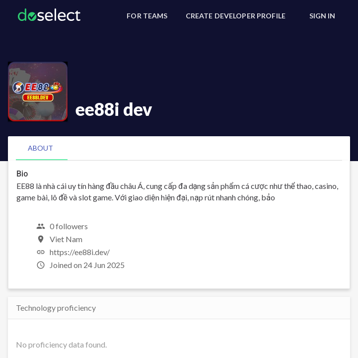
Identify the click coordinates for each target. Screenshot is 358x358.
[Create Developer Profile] (235, 16)
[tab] (40, 148)
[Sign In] (322, 16)
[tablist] (179, 148)
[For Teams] (147, 16)
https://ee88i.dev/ (80, 252)
